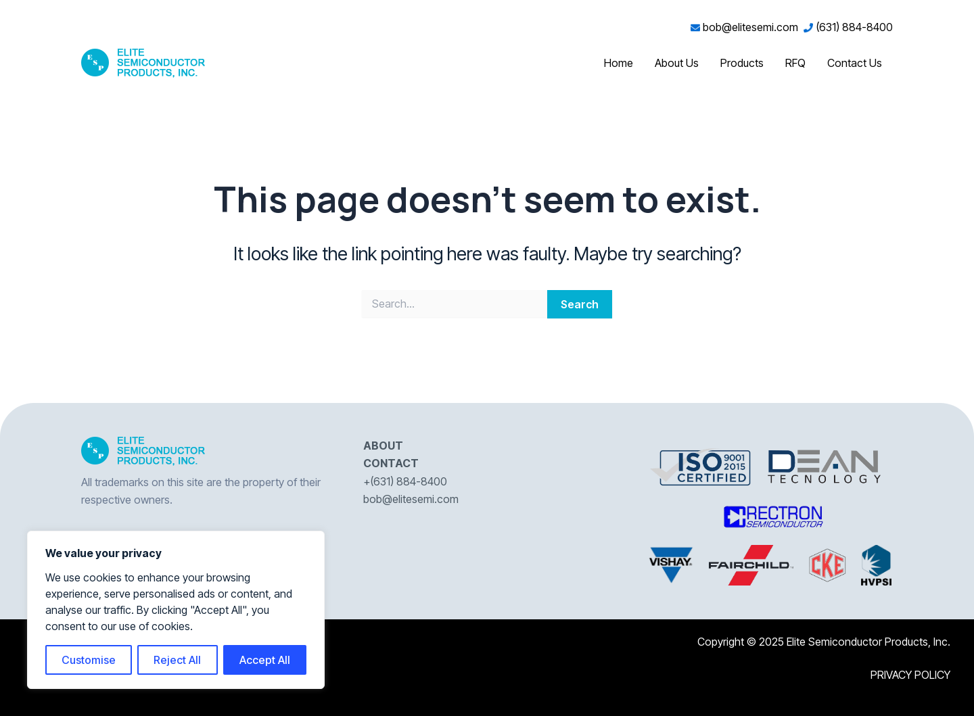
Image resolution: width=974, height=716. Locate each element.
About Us (677, 63)
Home (618, 63)
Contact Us (854, 63)
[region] (176, 610)
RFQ (795, 63)
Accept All (264, 660)
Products (742, 63)
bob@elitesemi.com (747, 27)
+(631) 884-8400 (405, 481)
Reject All (177, 660)
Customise (89, 660)
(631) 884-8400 (848, 27)
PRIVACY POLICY (910, 675)
